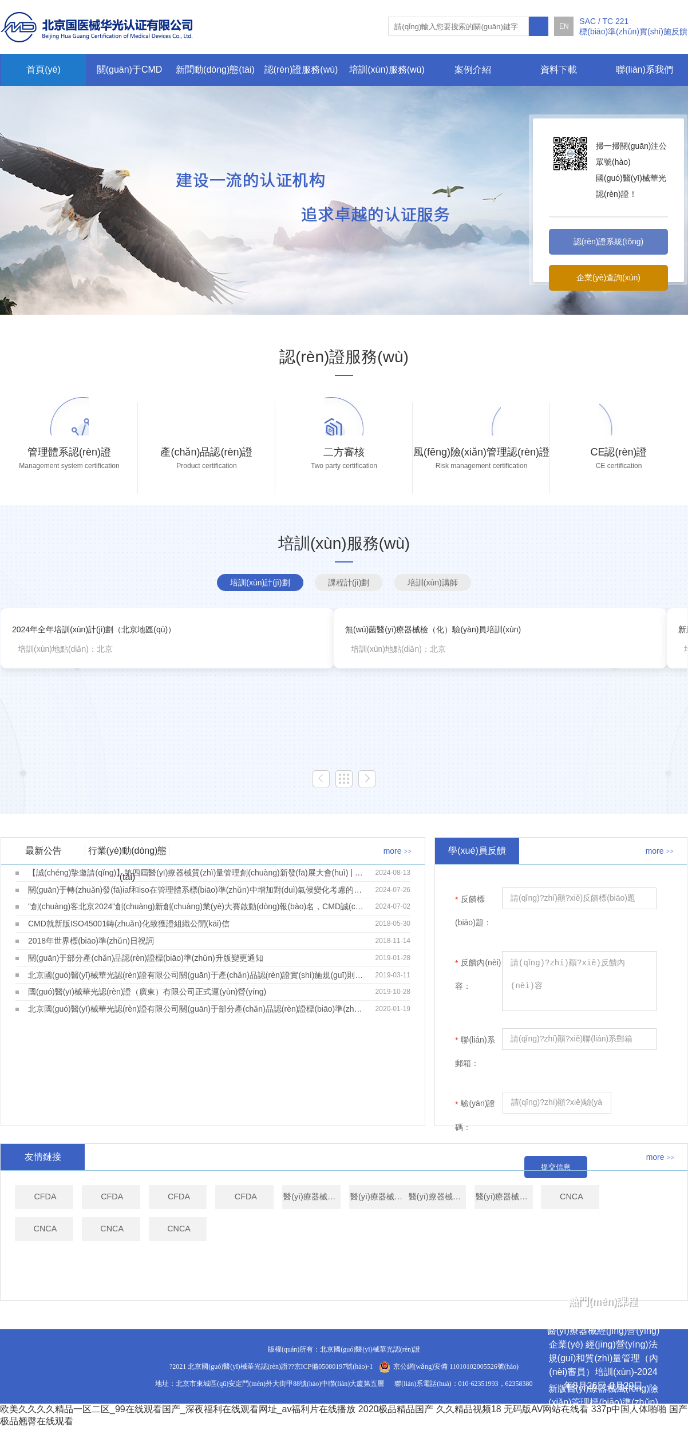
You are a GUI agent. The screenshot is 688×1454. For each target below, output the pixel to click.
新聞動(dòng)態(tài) (215, 69)
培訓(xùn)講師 (433, 608)
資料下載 (558, 69)
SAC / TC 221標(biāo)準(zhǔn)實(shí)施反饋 (633, 26)
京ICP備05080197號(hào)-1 (333, 1393)
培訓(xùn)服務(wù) (387, 69)
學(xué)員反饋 (476, 877)
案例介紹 (472, 69)
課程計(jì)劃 (348, 608)
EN (564, 26)
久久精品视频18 (468, 1435)
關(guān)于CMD (130, 69)
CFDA (65, 1231)
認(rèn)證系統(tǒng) (608, 241)
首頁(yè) (43, 69)
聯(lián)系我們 (644, 69)
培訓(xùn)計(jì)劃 (260, 608)
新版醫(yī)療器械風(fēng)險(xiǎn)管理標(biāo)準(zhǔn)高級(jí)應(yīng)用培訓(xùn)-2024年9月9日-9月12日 (603, 1416)
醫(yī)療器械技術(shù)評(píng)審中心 (514, 1231)
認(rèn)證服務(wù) (301, 69)
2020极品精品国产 (396, 1435)
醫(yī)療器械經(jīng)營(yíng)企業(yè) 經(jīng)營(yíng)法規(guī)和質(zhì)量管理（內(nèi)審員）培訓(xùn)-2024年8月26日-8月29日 (603, 1358)
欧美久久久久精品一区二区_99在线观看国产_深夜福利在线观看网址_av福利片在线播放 (177, 1435)
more (397, 877)
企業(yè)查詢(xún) (608, 277)
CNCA (289, 1285)
